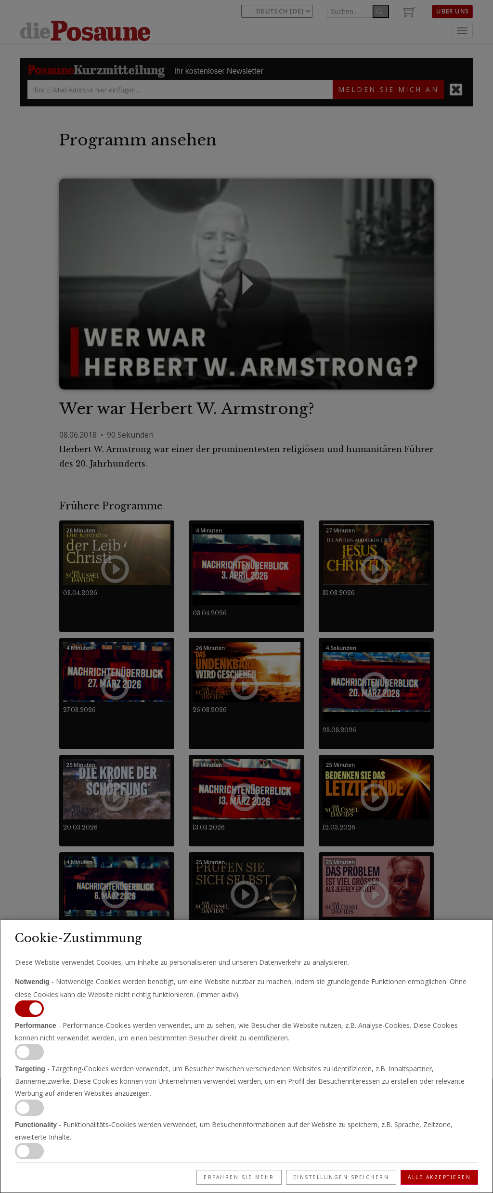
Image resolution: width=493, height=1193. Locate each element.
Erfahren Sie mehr (239, 1177)
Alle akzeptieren (439, 1177)
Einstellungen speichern (341, 1177)
